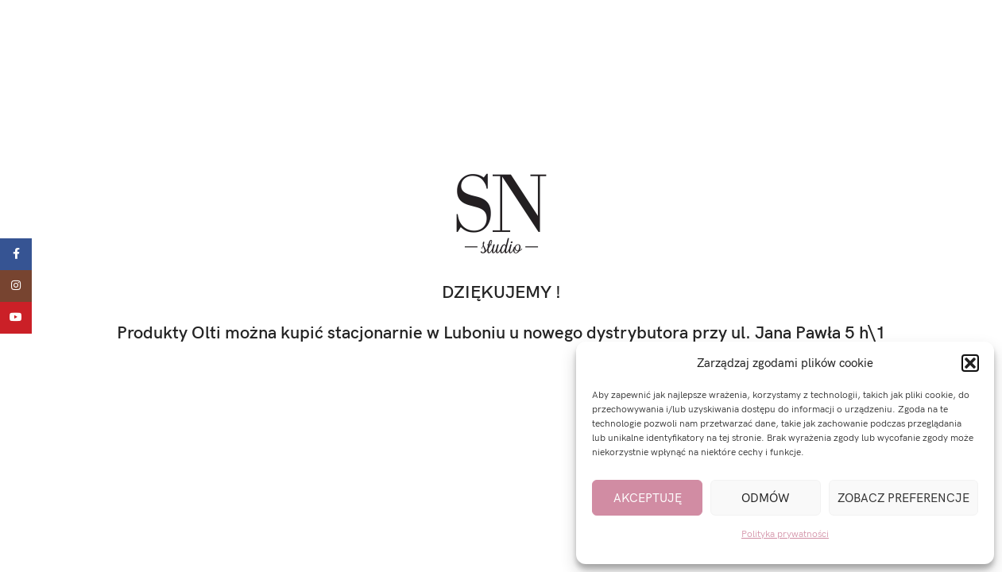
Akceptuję (647, 498)
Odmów (765, 498)
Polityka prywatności (785, 534)
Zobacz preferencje (903, 498)
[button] (970, 363)
